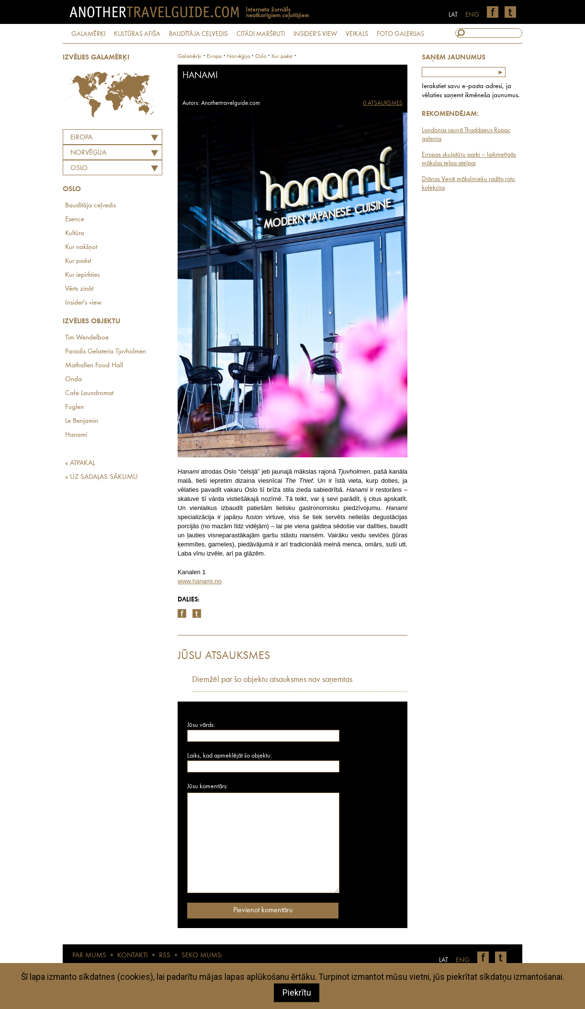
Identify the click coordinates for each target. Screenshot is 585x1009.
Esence (74, 219)
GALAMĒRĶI (88, 34)
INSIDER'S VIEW (315, 34)
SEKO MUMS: (202, 955)
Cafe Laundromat (89, 393)
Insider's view (83, 302)
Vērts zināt (79, 289)
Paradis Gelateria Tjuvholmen (105, 351)
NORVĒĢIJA (88, 153)
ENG (472, 14)
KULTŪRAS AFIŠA (137, 34)
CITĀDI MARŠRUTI (260, 34)
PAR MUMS (89, 955)
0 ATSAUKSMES (383, 103)
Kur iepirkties (82, 275)
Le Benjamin (81, 421)
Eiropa (81, 137)
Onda (73, 379)
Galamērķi (190, 56)
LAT (453, 14)
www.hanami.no (200, 581)
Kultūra (74, 233)
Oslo (79, 168)
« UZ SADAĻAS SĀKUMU (101, 477)
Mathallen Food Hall (94, 365)
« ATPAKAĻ (80, 463)
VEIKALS (357, 34)
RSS (164, 955)
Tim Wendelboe (87, 337)
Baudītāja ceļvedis (90, 205)
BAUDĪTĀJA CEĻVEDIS (198, 34)
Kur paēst (78, 261)
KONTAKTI (132, 955)
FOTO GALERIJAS (400, 34)
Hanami (76, 435)
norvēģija (238, 56)
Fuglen (74, 407)
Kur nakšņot (81, 247)
